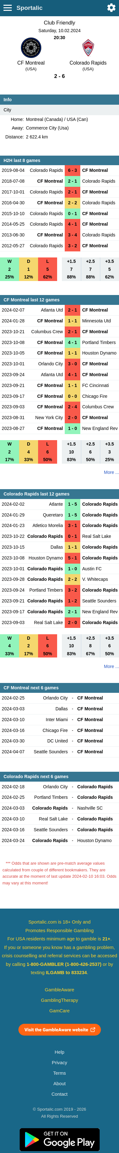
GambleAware (59, 989)
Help (59, 1052)
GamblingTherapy (59, 1000)
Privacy (59, 1062)
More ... (111, 472)
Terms (59, 1073)
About (59, 1083)
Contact (59, 1094)
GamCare (60, 1010)
